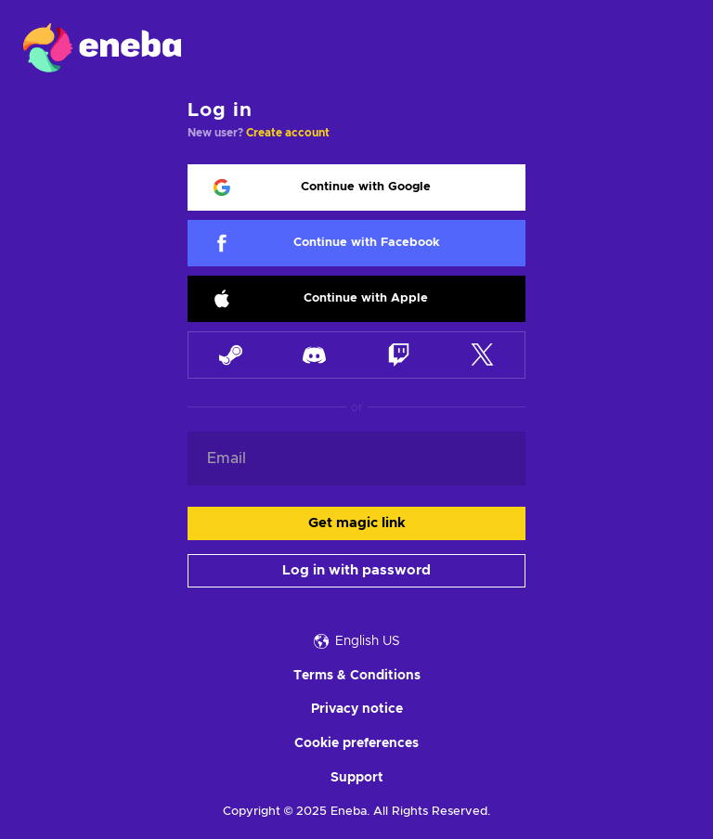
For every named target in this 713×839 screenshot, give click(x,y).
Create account (288, 132)
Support (357, 777)
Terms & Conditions (357, 675)
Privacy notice (357, 709)
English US (357, 641)
